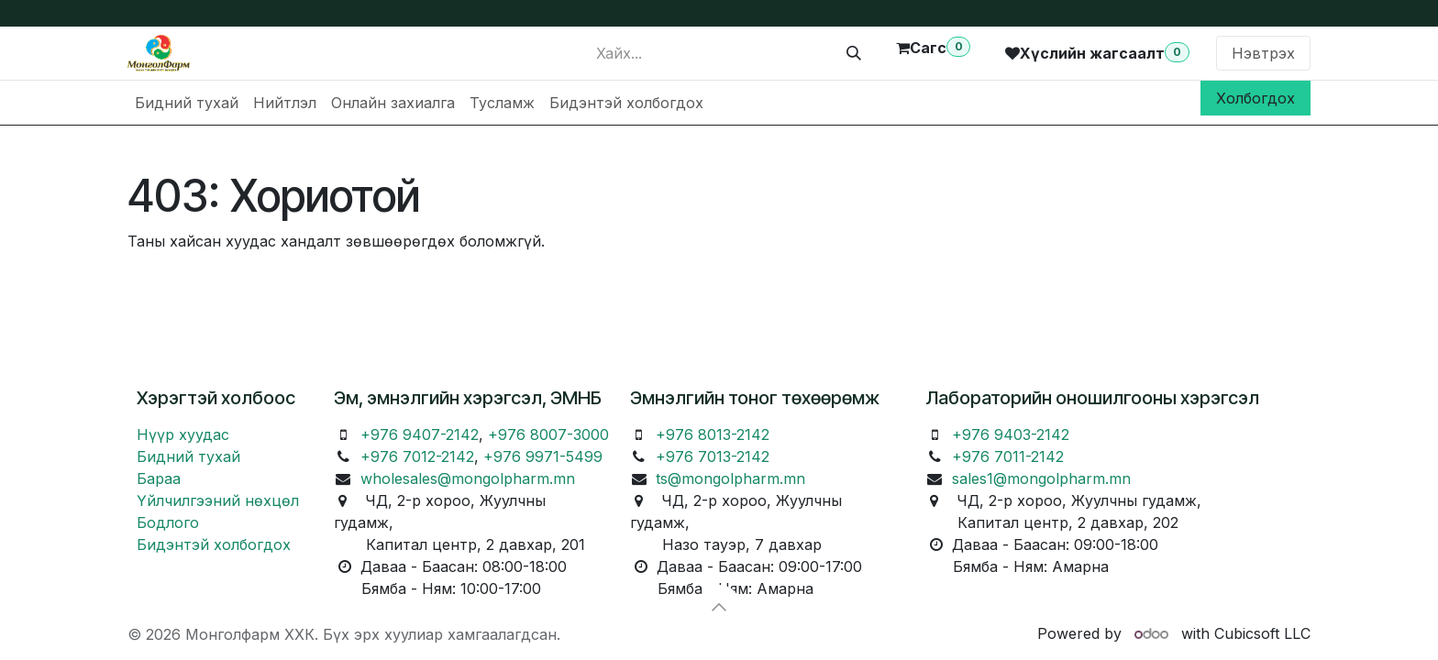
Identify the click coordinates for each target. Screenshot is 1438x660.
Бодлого (168, 522)
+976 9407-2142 (419, 434)
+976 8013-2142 (712, 434)
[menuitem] (186, 102)
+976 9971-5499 (543, 456)
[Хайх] (854, 53)
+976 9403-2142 (1010, 434)
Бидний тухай (188, 456)
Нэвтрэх (1263, 53)
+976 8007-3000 (548, 434)
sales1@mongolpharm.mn (1041, 478)
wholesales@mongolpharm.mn (467, 478)
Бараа (159, 478)
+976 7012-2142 (417, 456)
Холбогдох (1255, 98)
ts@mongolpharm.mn (730, 478)
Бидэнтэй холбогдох (214, 544)
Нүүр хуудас (183, 434)
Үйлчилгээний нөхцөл (218, 500)
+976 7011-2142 (1008, 456)
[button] (719, 607)
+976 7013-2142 (712, 456)
